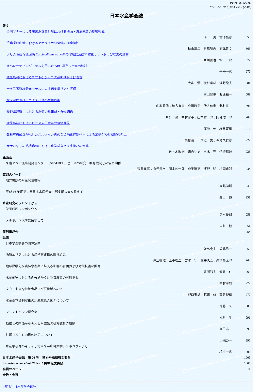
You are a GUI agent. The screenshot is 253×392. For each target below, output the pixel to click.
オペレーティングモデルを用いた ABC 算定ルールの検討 (46, 65)
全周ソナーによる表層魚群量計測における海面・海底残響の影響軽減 (55, 31)
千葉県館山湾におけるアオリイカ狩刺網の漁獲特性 (42, 43)
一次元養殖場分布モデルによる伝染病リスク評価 (41, 88)
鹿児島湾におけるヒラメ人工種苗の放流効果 (38, 123)
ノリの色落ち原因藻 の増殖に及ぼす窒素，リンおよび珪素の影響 (67, 54)
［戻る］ (8, 386)
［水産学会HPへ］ (27, 386)
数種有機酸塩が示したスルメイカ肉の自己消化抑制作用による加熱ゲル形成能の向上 (66, 134)
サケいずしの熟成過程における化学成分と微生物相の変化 (47, 146)
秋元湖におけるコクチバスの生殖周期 (33, 100)
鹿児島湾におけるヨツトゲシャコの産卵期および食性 (44, 77)
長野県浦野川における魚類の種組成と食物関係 (39, 111)
